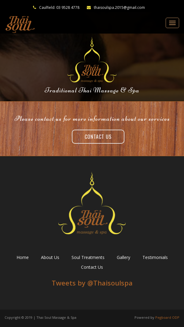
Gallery (123, 257)
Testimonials (155, 257)
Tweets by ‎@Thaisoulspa (92, 282)
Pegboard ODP (167, 317)
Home (23, 257)
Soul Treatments (88, 257)
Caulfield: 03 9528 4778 (59, 7)
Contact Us (98, 136)
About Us (50, 257)
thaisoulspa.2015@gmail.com (116, 7)
